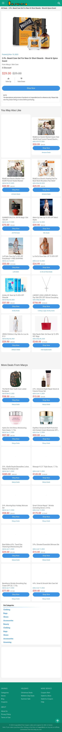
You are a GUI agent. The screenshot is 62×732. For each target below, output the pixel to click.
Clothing (6, 610)
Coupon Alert (45, 693)
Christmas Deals (27, 693)
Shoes (5, 617)
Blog (2, 699)
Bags (5, 613)
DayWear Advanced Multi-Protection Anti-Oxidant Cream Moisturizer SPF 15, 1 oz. (45, 430)
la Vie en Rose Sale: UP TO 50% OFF (45, 256)
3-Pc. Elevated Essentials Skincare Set (46, 544)
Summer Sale (25, 699)
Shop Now (31, 88)
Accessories (8, 621)
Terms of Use (5, 717)
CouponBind (41, 727)
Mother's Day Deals (27, 696)
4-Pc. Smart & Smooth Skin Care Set (45, 583)
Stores (3, 696)
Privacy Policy (6, 714)
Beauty (6, 624)
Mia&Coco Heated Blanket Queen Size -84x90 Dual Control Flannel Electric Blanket (46, 139)
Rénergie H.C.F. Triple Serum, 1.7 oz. (45, 467)
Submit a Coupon (47, 699)
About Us (4, 711)
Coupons (4, 702)
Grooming (7, 642)
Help (42, 702)
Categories (5, 693)
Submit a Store (46, 696)
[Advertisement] (15, 136)
